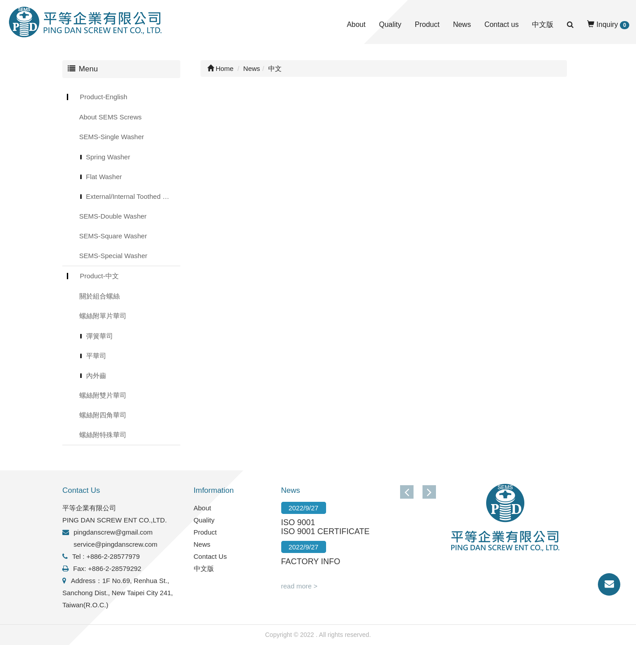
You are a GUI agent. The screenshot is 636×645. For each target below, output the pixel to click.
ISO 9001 (298, 522)
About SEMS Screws (110, 117)
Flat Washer (104, 176)
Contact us (501, 24)
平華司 (96, 356)
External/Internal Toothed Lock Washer (133, 196)
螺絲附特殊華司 (102, 435)
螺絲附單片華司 (102, 316)
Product (427, 24)
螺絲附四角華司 (102, 415)
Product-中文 (99, 276)
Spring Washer (108, 157)
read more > (299, 586)
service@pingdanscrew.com (115, 544)
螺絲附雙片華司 (102, 395)
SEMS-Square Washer (113, 236)
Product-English (103, 97)
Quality (390, 24)
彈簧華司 (99, 336)
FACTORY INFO (310, 561)
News (462, 24)
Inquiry (608, 25)
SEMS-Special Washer (113, 255)
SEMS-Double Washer (113, 216)
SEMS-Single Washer (111, 136)
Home (220, 68)
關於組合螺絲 (99, 296)
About (356, 24)
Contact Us (210, 556)
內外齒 (96, 375)
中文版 (542, 24)
